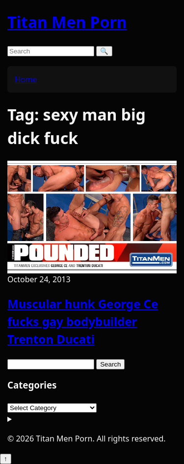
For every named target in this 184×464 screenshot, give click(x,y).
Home (26, 79)
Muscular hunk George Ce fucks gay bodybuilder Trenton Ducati (82, 321)
